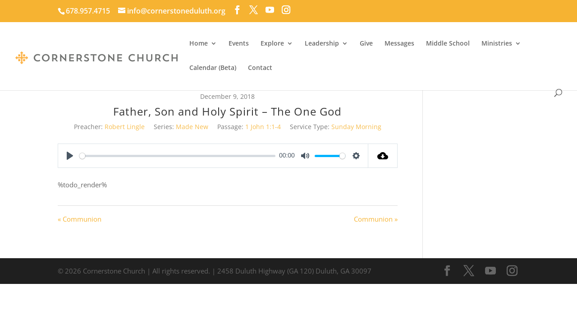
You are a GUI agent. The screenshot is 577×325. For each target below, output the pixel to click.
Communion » (376, 218)
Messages (399, 43)
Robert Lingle (125, 126)
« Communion (79, 218)
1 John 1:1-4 (263, 126)
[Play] (70, 156)
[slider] (177, 156)
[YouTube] (270, 9)
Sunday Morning (356, 126)
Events (239, 43)
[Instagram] (286, 9)
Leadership (322, 43)
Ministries (496, 43)
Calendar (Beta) (212, 68)
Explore (272, 43)
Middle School (448, 43)
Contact (260, 68)
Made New (192, 126)
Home (198, 43)
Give (366, 43)
